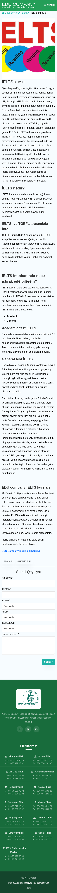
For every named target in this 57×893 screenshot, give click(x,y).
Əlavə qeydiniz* (10, 634)
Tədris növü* (9, 623)
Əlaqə (28, 888)
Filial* (5, 611)
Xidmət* (6, 600)
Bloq (25, 12)
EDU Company (18, 5)
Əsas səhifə (11, 12)
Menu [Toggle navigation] (49, 5)
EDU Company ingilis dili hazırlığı (21, 551)
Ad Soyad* (7, 577)
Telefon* (6, 589)
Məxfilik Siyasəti (28, 878)
